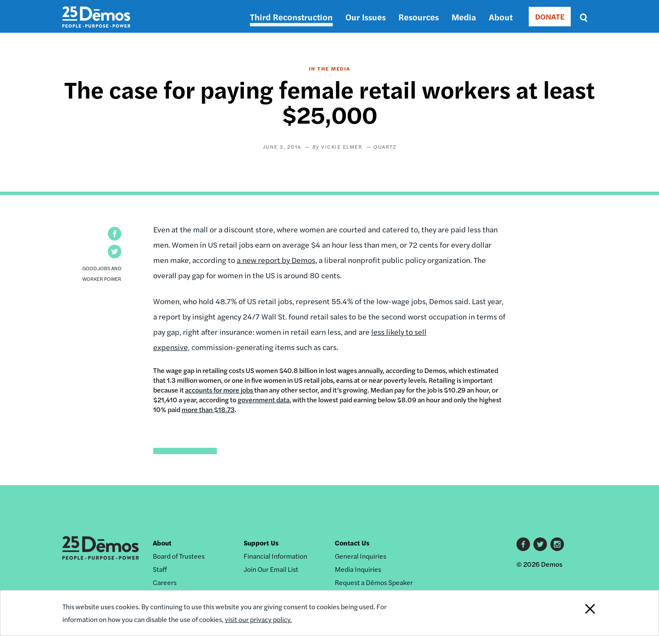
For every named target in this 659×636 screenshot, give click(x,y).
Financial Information (275, 556)
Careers (165, 582)
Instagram (557, 544)
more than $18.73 (208, 409)
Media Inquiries (358, 569)
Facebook (523, 544)
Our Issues (365, 17)
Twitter (540, 544)
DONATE (549, 16)
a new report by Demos (276, 259)
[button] (114, 233)
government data (263, 399)
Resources (418, 17)
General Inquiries (360, 556)
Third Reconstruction (291, 17)
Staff (160, 569)
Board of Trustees (179, 556)
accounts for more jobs (219, 390)
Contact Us (352, 543)
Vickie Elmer (341, 146)
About (501, 17)
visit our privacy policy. (258, 619)
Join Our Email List (271, 569)
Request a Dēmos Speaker (374, 582)
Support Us (261, 543)
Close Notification (579, 613)
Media (463, 17)
